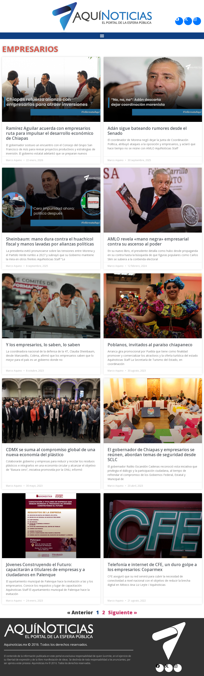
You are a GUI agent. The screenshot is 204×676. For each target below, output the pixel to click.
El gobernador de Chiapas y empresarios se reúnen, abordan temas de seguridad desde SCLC (152, 454)
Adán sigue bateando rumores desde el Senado (147, 130)
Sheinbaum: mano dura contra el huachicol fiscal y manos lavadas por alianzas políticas (50, 241)
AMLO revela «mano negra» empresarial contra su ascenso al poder (148, 241)
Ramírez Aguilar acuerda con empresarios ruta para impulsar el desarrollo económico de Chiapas (49, 133)
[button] (102, 35)
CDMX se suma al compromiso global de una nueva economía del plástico (50, 452)
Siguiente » (122, 612)
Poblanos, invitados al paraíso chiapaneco (150, 344)
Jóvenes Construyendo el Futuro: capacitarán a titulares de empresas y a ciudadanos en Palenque (45, 569)
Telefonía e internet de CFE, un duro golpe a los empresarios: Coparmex (152, 567)
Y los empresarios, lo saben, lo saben (43, 344)
